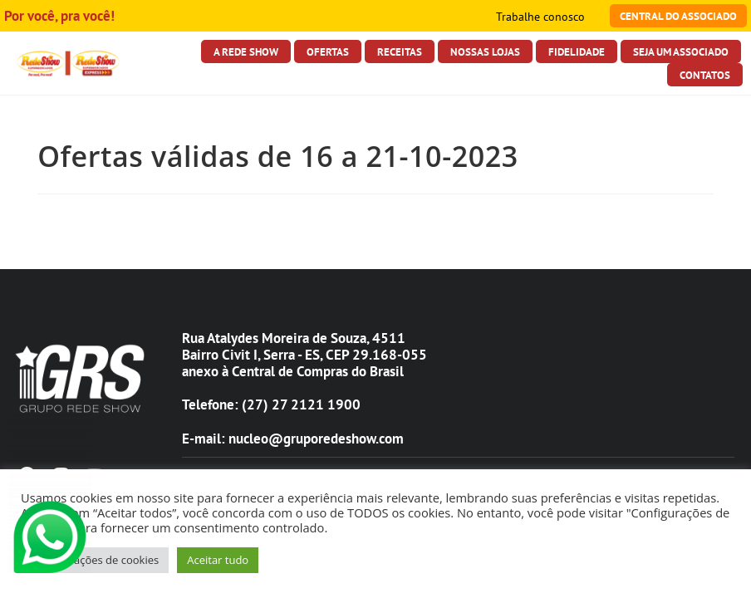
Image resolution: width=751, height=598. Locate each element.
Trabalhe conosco (540, 16)
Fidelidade (576, 51)
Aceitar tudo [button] (217, 559)
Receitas (399, 51)
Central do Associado (678, 15)
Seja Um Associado (681, 51)
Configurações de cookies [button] (95, 559)
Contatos (705, 74)
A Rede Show (246, 51)
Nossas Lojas (485, 51)
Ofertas (328, 51)
